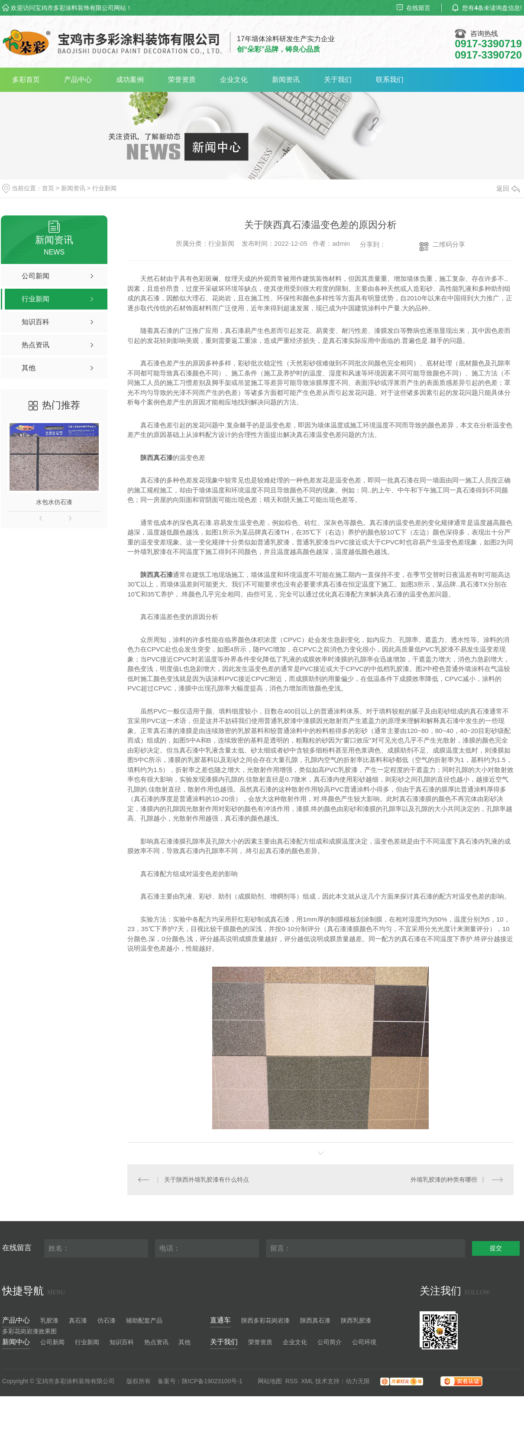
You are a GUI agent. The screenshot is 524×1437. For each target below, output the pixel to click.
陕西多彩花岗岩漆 (265, 1320)
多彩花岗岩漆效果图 (29, 1331)
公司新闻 (52, 1342)
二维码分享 (449, 244)
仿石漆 (106, 1320)
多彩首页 (26, 79)
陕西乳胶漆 (356, 1320)
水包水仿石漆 (54, 502)
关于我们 (338, 79)
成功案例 (130, 79)
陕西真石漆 (315, 1320)
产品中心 (78, 79)
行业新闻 (104, 188)
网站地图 (270, 1381)
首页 (48, 188)
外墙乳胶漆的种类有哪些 (444, 1179)
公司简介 (329, 1342)
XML (307, 1381)
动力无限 (358, 1381)
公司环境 (364, 1342)
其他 (184, 1342)
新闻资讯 (286, 79)
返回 (508, 188)
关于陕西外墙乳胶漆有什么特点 (206, 1179)
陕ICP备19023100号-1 (212, 1381)
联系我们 (390, 79)
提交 (496, 1248)
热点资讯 (156, 1342)
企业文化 (234, 79)
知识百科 (122, 1342)
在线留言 (413, 7)
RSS (291, 1381)
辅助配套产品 (144, 1320)
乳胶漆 (49, 1320)
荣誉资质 (182, 79)
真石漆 (78, 1320)
